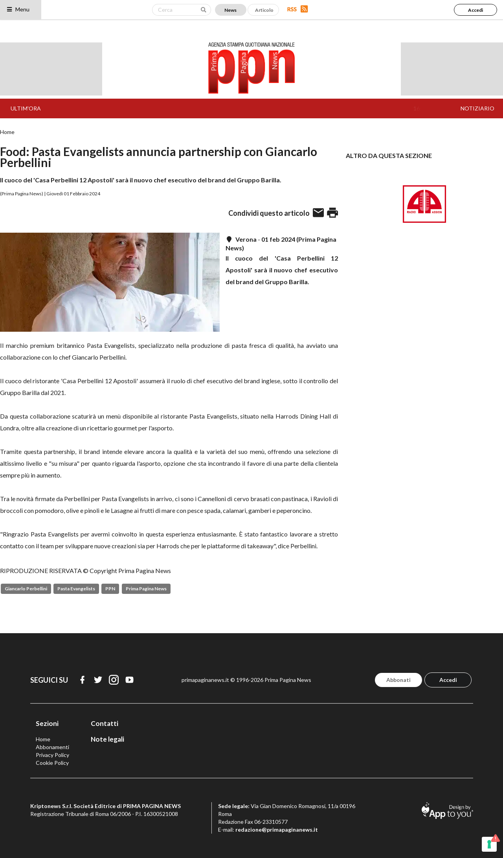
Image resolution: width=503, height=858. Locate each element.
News (230, 10)
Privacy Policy (52, 754)
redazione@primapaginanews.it (276, 829)
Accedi (475, 10)
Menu (17, 9)
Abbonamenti (52, 747)
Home (7, 132)
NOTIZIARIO (477, 108)
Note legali (107, 739)
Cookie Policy (52, 762)
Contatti (104, 723)
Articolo (264, 10)
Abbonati (398, 679)
